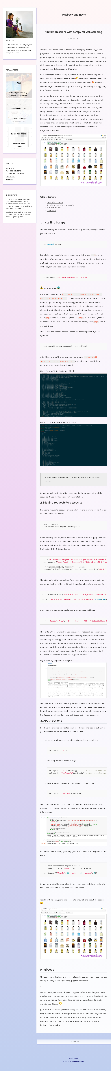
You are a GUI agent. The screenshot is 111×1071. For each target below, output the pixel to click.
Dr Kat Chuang (78, 1059)
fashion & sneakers (13, 171)
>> (78, 1040)
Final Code (51, 210)
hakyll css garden (17, 217)
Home (73, 1040)
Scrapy (71, 57)
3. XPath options (54, 207)
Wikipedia (55, 1023)
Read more (15, 53)
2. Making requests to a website (60, 205)
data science (10, 176)
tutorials (9, 179)
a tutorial (59, 262)
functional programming (15, 174)
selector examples (70, 726)
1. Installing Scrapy (55, 202)
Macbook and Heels (74, 14)
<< (69, 1040)
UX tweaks (10, 168)
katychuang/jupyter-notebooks (73, 979)
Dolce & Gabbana (83, 104)
